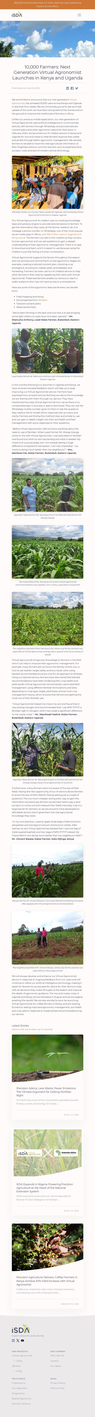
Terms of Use (57, 1388)
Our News (56, 1366)
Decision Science (21, 1403)
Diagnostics (19, 1393)
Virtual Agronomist (23, 1355)
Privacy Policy (58, 1383)
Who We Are (57, 1355)
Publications (19, 1383)
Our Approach (20, 1388)
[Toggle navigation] (79, 15)
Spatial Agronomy (22, 1398)
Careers (55, 1361)
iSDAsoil (42, 300)
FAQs (19, 1361)
